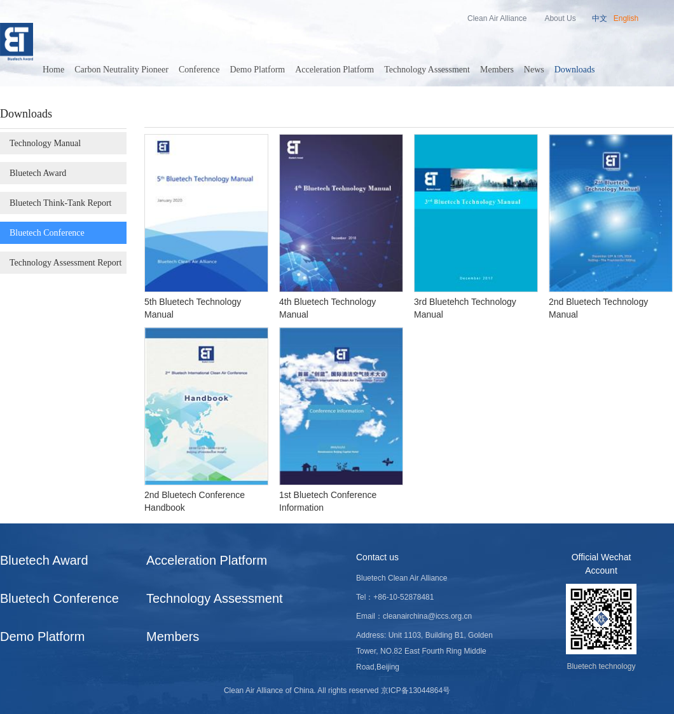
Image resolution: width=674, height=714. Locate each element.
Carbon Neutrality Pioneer (121, 69)
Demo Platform (257, 69)
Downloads (574, 69)
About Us (559, 18)
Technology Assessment (427, 69)
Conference (199, 69)
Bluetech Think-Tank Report (61, 203)
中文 (599, 18)
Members (497, 69)
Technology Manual (45, 143)
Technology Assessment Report (65, 262)
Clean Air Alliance (496, 18)
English (626, 18)
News (534, 69)
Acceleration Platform (334, 69)
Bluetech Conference (47, 233)
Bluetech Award (38, 173)
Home (53, 69)
